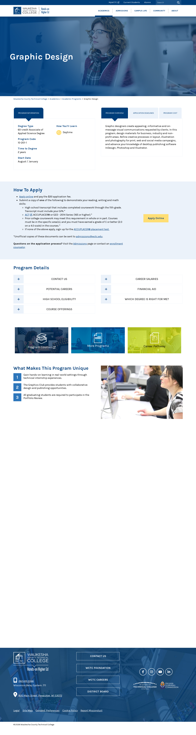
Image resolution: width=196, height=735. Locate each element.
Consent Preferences (48, 718)
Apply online (26, 196)
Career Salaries (147, 279)
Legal (16, 718)
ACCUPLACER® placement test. (91, 229)
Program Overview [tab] (115, 113)
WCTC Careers (98, 687)
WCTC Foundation (98, 675)
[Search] (178, 2)
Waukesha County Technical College (30, 99)
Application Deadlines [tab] (144, 113)
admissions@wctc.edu (89, 236)
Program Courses (40, 347)
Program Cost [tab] (171, 113)
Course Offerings (59, 309)
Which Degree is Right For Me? (147, 299)
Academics (55, 99)
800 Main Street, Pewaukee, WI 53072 (40, 703)
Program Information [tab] (29, 113)
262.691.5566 (26, 688)
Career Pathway (154, 346)
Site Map (27, 718)
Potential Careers (59, 289)
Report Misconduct (91, 718)
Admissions (80, 243)
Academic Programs (71, 99)
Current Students (132, 2)
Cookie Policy (70, 718)
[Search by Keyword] (165, 2)
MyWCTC (113, 2)
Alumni (147, 2)
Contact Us (59, 279)
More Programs (98, 346)
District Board (98, 699)
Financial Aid (146, 289)
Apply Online (156, 218)
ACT (27, 214)
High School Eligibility (59, 299)
